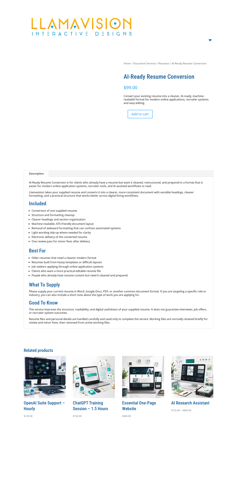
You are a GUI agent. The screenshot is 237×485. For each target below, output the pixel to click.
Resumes (163, 63)
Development (177, 16)
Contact (209, 16)
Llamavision (80, 474)
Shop (210, 30)
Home (127, 63)
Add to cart (140, 114)
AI (165, 16)
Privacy (115, 450)
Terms (103, 450)
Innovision (34, 474)
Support (196, 16)
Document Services (144, 63)
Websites (155, 16)
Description (36, 173)
